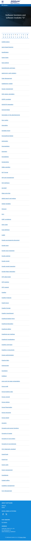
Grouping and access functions (10, 428)
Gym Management (7, 491)
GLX (3, 214)
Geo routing (5, 120)
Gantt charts (5, 57)
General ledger (6, 109)
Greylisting (5, 370)
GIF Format (5, 172)
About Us (4, 505)
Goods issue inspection (8, 250)
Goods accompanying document (10, 240)
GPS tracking (5, 282)
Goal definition (6, 229)
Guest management (7, 470)
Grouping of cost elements (9, 444)
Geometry (4, 151)
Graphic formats (6, 308)
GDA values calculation (8, 94)
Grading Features (6, 297)
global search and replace (9, 198)
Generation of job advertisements (11, 115)
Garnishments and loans (8, 68)
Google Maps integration (8, 271)
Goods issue (5, 245)
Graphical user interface (8, 334)
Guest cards (5, 464)
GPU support (5, 287)
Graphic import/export (8, 313)
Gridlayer (4, 376)
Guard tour (5, 459)
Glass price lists (6, 193)
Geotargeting (5, 162)
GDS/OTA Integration (7, 104)
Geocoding (5, 125)
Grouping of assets (7, 433)
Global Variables (6, 203)
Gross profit (5, 386)
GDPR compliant (6, 99)
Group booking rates (7, 391)
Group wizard (5, 417)
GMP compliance (6, 219)
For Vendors (4, 522)
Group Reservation (7, 407)
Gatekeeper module (7, 83)
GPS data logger (6, 276)
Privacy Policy (22, 537)
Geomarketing (5, 146)
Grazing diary (5, 360)
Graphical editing (6, 329)
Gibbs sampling (6, 167)
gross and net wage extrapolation (11, 381)
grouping (4, 423)
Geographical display (7, 135)
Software (5, 5)
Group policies (6, 402)
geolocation (5, 141)
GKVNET (4, 188)
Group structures (6, 412)
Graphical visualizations (8, 339)
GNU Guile (5, 224)
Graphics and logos (7, 344)
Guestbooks (5, 475)
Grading (4, 292)
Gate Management (7, 78)
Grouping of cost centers (8, 438)
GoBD (3, 235)
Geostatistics (5, 156)
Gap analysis (5, 62)
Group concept (6, 397)
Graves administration (8, 355)
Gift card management (8, 177)
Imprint (3, 507)
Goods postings (6, 256)
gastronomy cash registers (9, 73)
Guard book (5, 454)
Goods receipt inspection (8, 266)
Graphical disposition (7, 323)
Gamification (5, 52)
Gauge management (7, 89)
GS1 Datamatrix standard (9, 449)
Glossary (4, 209)
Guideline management (8, 485)
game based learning (7, 47)
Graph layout (5, 303)
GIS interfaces (6, 183)
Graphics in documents (8, 350)
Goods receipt (5, 261)
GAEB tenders (6, 42)
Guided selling (6, 480)
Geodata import (6, 130)
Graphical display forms (8, 318)
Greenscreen (5, 365)
